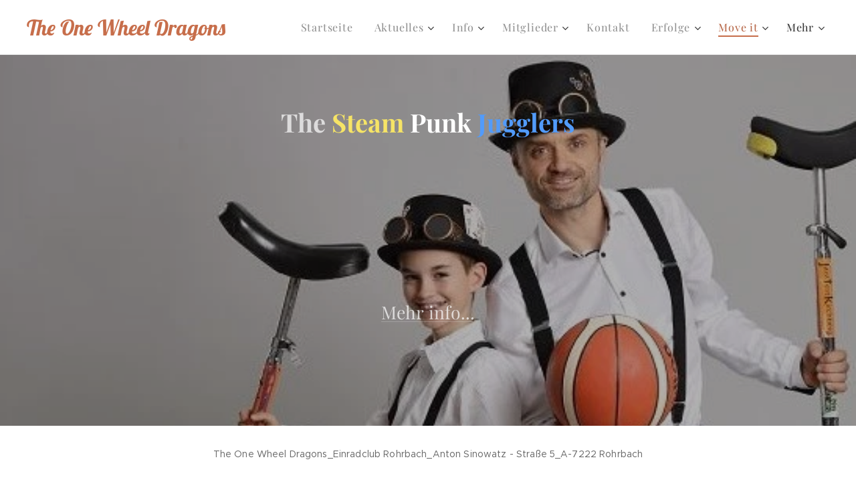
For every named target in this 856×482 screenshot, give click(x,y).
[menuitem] (331, 27)
